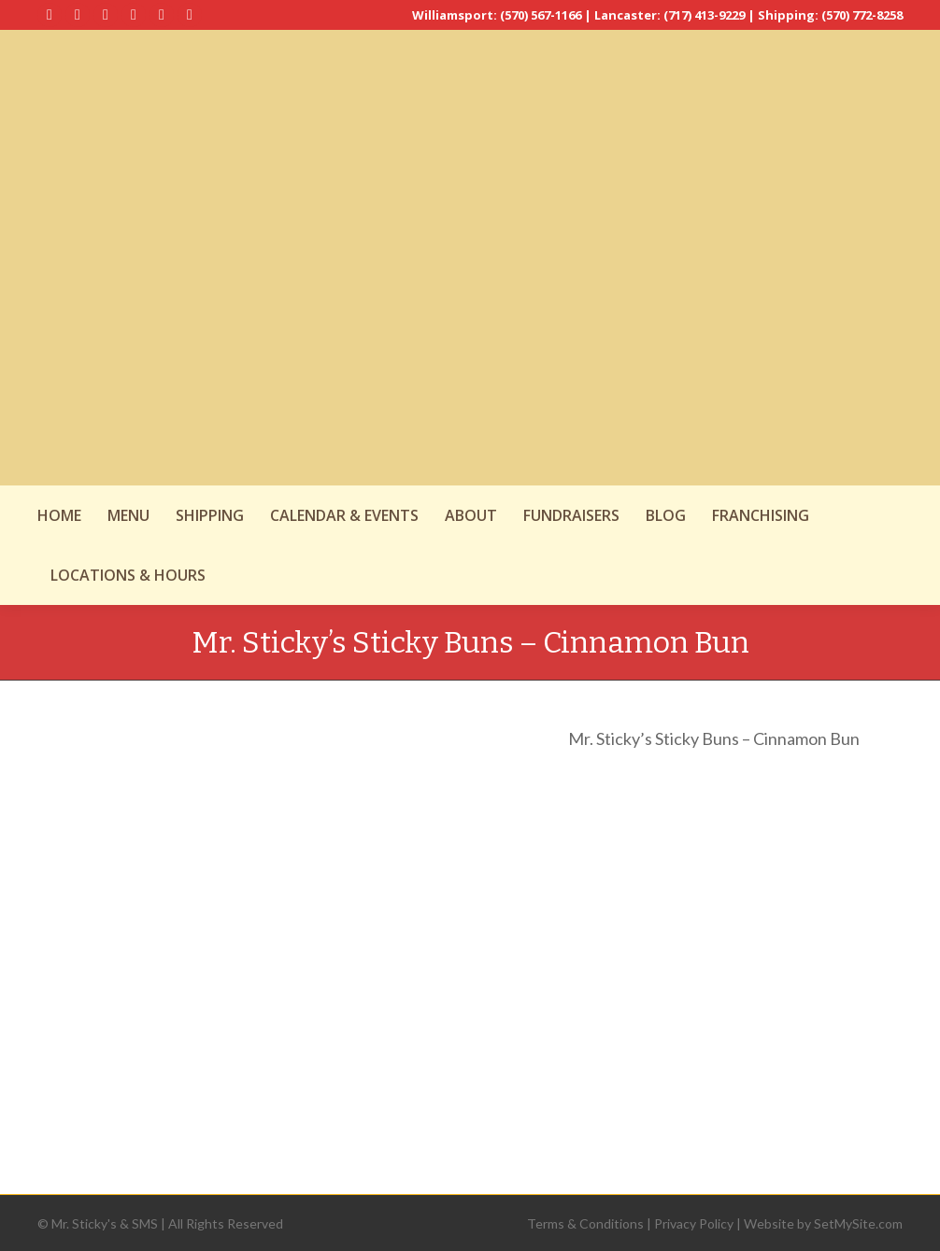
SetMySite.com (858, 1223)
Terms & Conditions (585, 1223)
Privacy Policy (693, 1223)
